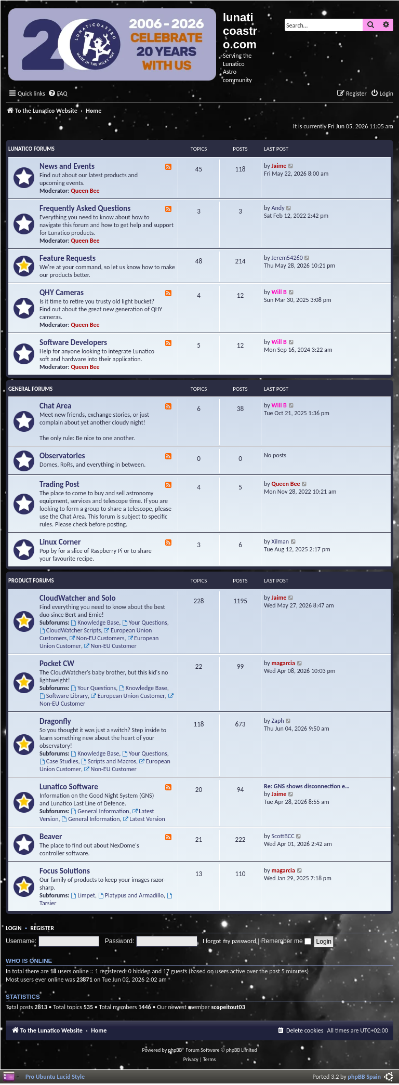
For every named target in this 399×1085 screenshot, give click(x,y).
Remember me (286, 941)
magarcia (283, 663)
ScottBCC (283, 836)
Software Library (63, 695)
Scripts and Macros (108, 761)
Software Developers (73, 342)
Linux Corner (60, 542)
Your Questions (144, 622)
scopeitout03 (228, 1007)
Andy (278, 207)
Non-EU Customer (110, 646)
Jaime (279, 165)
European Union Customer (128, 695)
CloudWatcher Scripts (70, 630)
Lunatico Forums (31, 148)
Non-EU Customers (97, 638)
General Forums (30, 389)
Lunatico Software (68, 786)
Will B (279, 292)
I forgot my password (229, 941)
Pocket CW (56, 663)
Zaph (278, 720)
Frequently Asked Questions (84, 208)
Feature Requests (67, 258)
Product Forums (31, 580)
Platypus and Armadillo (131, 895)
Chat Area (55, 406)
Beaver (50, 836)
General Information (100, 811)
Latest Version (144, 819)
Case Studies (58, 761)
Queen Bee (85, 190)
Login (14, 928)
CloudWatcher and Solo (77, 598)
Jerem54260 (287, 257)
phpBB (175, 1050)
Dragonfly (55, 721)
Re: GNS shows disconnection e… (307, 786)
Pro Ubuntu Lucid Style (55, 1076)
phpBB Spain (364, 1076)
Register (42, 928)
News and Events (67, 166)
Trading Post (59, 484)
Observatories (62, 455)
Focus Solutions (64, 871)
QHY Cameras (61, 292)
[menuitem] (58, 94)
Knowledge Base (95, 622)
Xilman (280, 541)
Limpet (83, 895)
